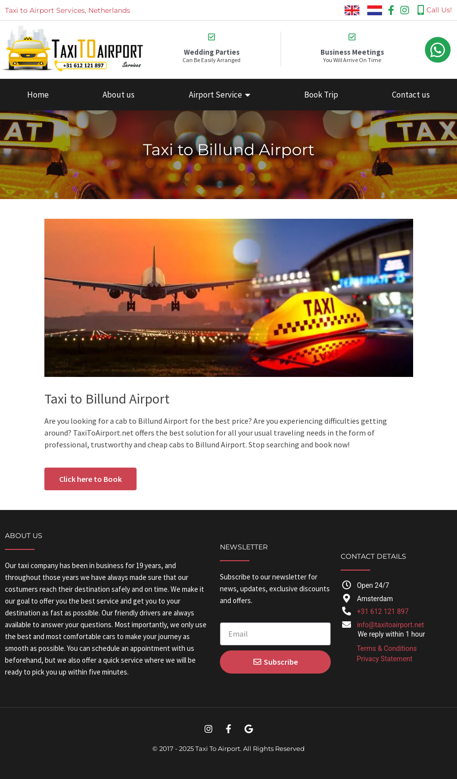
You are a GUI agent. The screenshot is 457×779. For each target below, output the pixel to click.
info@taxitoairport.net (390, 625)
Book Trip (321, 94)
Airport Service (219, 94)
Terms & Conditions (386, 648)
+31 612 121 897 (383, 611)
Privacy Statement (384, 659)
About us (119, 94)
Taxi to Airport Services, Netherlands (67, 10)
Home (38, 94)
